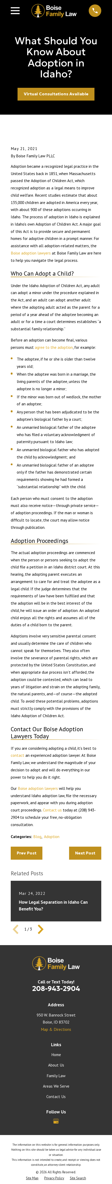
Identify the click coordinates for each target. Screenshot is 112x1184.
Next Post (85, 853)
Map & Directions (56, 1029)
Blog (37, 836)
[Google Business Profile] (56, 1121)
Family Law (56, 1075)
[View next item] (41, 929)
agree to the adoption (54, 347)
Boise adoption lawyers (31, 253)
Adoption (51, 836)
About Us (56, 1065)
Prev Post (26, 853)
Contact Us (56, 1096)
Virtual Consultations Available (56, 93)
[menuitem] (32, 1178)
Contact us (52, 810)
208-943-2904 (56, 988)
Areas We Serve (56, 1086)
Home (56, 1054)
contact (17, 755)
